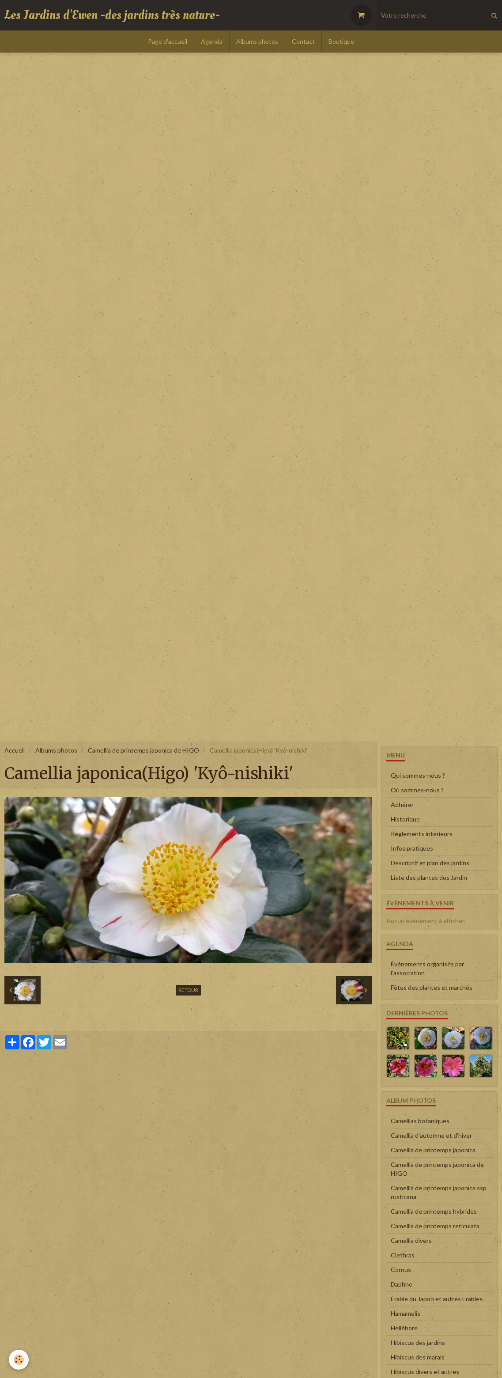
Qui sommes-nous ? (418, 775)
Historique (405, 819)
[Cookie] (19, 1360)
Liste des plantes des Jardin (429, 877)
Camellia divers (411, 1240)
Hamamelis (405, 1313)
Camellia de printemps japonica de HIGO (143, 750)
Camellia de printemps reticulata (435, 1226)
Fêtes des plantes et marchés (431, 987)
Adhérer (402, 804)
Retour (188, 990)
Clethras (403, 1255)
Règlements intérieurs (422, 833)
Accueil (14, 750)
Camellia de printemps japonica (433, 1150)
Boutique (341, 41)
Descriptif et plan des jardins (430, 863)
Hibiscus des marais (418, 1357)
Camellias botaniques (420, 1120)
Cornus (401, 1269)
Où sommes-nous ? (417, 790)
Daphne (401, 1284)
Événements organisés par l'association (427, 968)
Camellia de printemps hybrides (434, 1211)
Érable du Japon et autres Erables (437, 1298)
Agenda (212, 41)
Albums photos (257, 41)
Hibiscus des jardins (418, 1342)
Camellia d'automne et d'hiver (431, 1135)
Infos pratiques (412, 848)
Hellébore (404, 1328)
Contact (303, 41)
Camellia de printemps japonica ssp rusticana (439, 1192)
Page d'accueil (167, 41)
